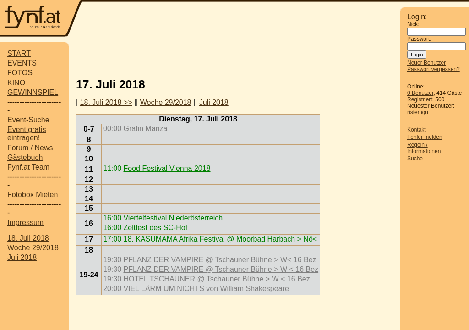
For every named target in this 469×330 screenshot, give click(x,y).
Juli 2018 (22, 257)
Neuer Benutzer (426, 63)
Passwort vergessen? (433, 69)
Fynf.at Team (28, 167)
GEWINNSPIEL (32, 92)
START (19, 53)
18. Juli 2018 (28, 238)
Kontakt (416, 129)
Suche (415, 158)
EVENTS (22, 63)
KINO (16, 83)
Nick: (413, 24)
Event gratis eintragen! (26, 134)
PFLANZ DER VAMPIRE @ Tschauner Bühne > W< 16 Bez (219, 260)
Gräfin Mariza (145, 128)
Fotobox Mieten (32, 194)
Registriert (419, 99)
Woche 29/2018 (33, 248)
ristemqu (417, 112)
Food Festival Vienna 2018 (166, 168)
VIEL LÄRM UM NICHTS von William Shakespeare (206, 288)
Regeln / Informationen (424, 148)
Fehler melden (424, 137)
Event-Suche (28, 120)
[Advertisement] (234, 56)
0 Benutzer (420, 93)
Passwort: (419, 39)
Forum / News (30, 148)
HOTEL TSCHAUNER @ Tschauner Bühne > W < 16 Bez (216, 279)
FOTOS (20, 73)
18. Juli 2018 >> (106, 102)
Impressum (25, 222)
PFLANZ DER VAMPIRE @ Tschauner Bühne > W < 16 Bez (220, 269)
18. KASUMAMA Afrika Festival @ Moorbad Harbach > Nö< (220, 239)
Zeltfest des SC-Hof (155, 227)
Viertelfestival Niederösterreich (173, 218)
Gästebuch (25, 157)
